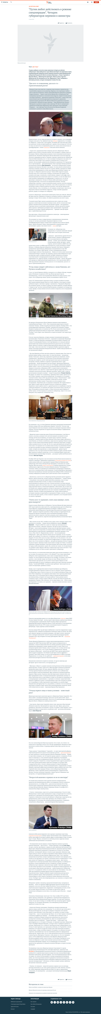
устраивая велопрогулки (35, 835)
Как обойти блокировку (36, 1004)
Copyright (33, 1009)
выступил (31, 951)
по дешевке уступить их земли (63, 460)
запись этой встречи (48, 465)
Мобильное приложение (16, 1001)
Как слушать (33, 1001)
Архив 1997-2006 (14, 1006)
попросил (63, 618)
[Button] (61, 23)
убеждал (55, 141)
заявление (46, 147)
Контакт (13, 1009)
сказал (54, 226)
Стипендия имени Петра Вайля (18, 1004)
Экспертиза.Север (34, 6)
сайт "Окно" (35, 67)
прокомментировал (58, 656)
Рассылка (33, 1006)
